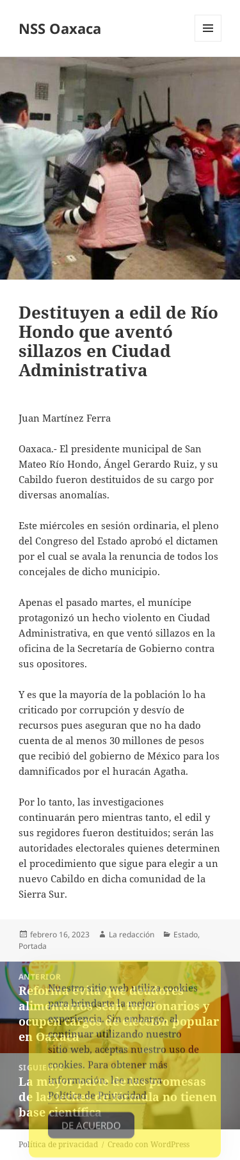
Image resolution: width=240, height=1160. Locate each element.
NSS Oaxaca (60, 28)
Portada (33, 946)
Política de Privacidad (97, 1101)
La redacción (131, 934)
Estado (185, 934)
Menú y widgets (208, 41)
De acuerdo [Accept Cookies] (91, 1131)
